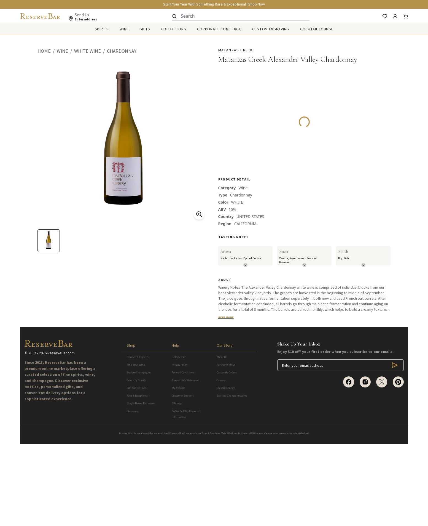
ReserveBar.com (61, 435)
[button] (47, 51)
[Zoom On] (198, 214)
